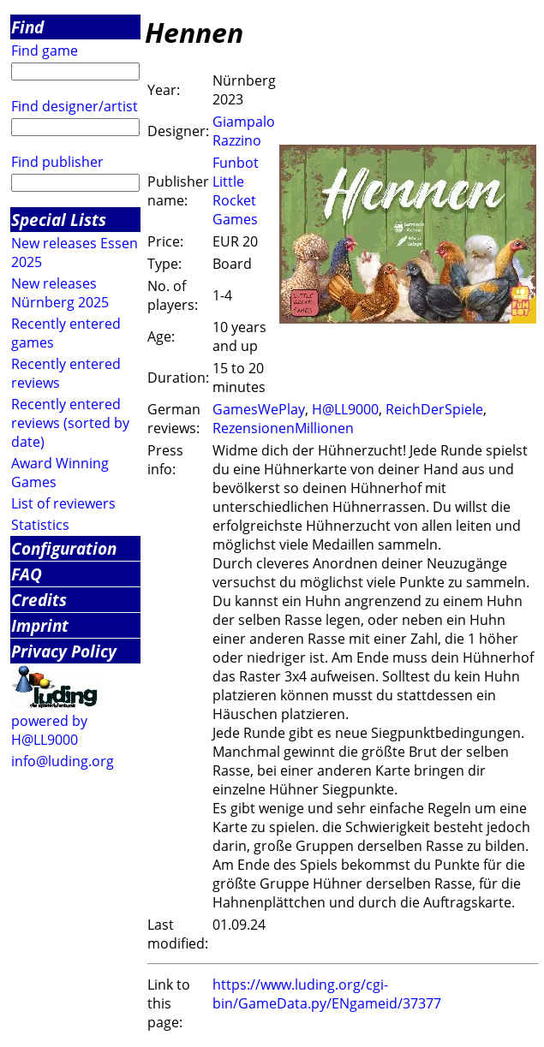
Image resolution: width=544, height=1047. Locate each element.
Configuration (64, 548)
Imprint (40, 625)
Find (27, 27)
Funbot (235, 162)
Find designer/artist (74, 106)
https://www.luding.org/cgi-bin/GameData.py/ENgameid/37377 (326, 994)
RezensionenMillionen (283, 428)
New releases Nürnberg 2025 (60, 293)
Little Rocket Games (235, 200)
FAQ (26, 574)
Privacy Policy (64, 651)
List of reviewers (63, 503)
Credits (39, 599)
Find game (44, 50)
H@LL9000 (345, 409)
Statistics (40, 524)
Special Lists (58, 219)
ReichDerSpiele (434, 409)
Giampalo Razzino (243, 131)
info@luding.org (62, 761)
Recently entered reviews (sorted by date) (70, 423)
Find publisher (57, 161)
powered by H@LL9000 (49, 730)
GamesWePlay (258, 409)
